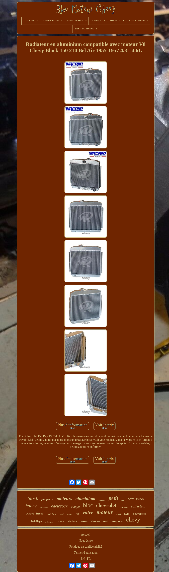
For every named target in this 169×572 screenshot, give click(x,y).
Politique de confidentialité (85, 546)
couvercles (139, 513)
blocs (69, 514)
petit (113, 498)
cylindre (60, 521)
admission (136, 499)
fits (77, 513)
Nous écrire (86, 540)
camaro (124, 507)
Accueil (85, 534)
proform (47, 499)
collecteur (138, 506)
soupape (117, 521)
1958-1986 (44, 507)
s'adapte (73, 521)
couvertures (35, 513)
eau (122, 500)
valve (88, 512)
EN (83, 558)
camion (102, 500)
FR (89, 558)
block (33, 498)
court (118, 514)
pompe (75, 506)
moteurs (64, 498)
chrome (95, 521)
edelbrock (59, 506)
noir (106, 521)
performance (49, 522)
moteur (105, 512)
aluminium (85, 498)
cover (84, 521)
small (62, 514)
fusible (127, 514)
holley (31, 505)
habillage (36, 521)
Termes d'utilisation (85, 552)
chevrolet (106, 505)
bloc (88, 505)
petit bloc (51, 514)
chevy (133, 519)
